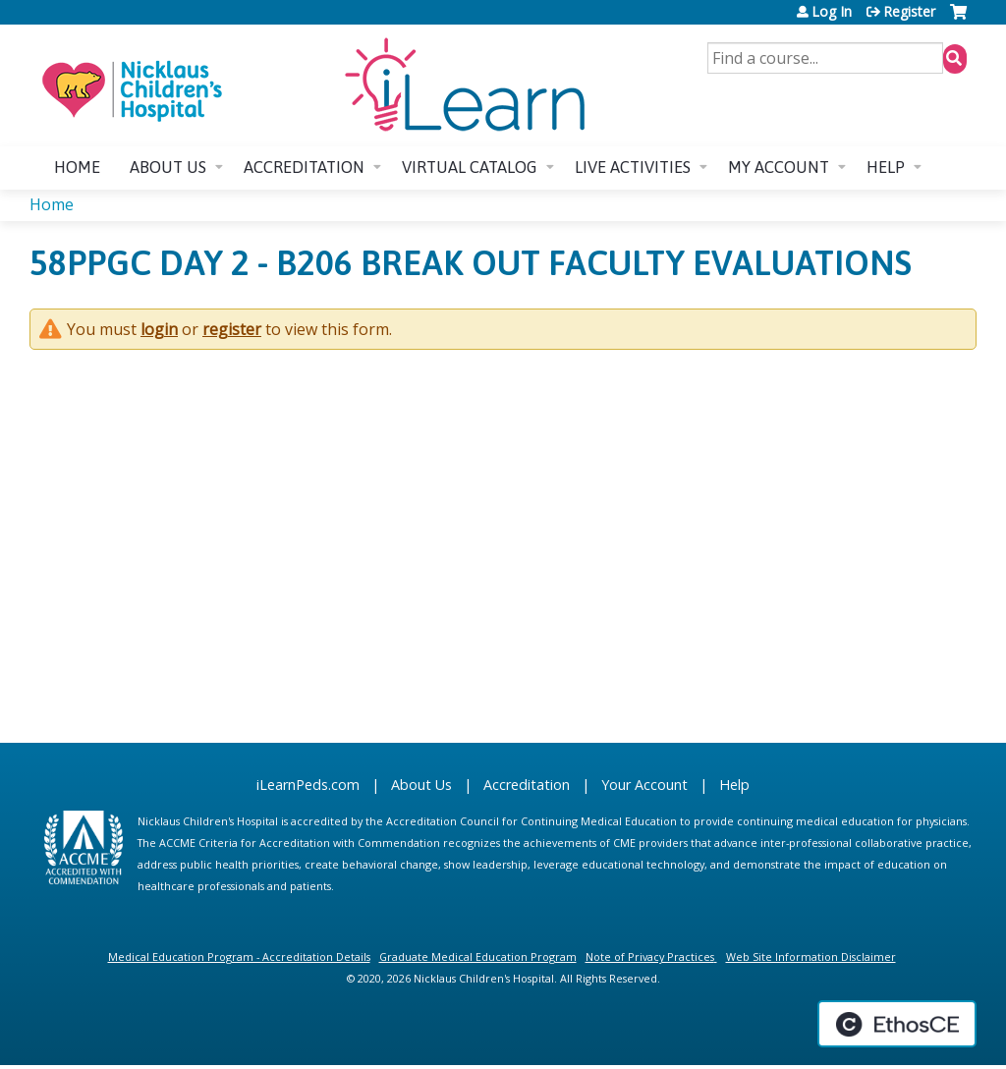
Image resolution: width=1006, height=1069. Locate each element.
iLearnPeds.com (308, 784)
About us (168, 167)
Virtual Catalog (469, 167)
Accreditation (304, 167)
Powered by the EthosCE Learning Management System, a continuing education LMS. (897, 1023)
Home (77, 167)
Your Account (644, 784)
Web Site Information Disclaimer (811, 956)
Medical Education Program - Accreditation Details (239, 956)
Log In (831, 12)
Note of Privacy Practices (650, 956)
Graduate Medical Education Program (478, 956)
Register (909, 12)
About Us (421, 784)
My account (778, 167)
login (159, 329)
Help (885, 167)
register (231, 329)
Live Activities (633, 167)
